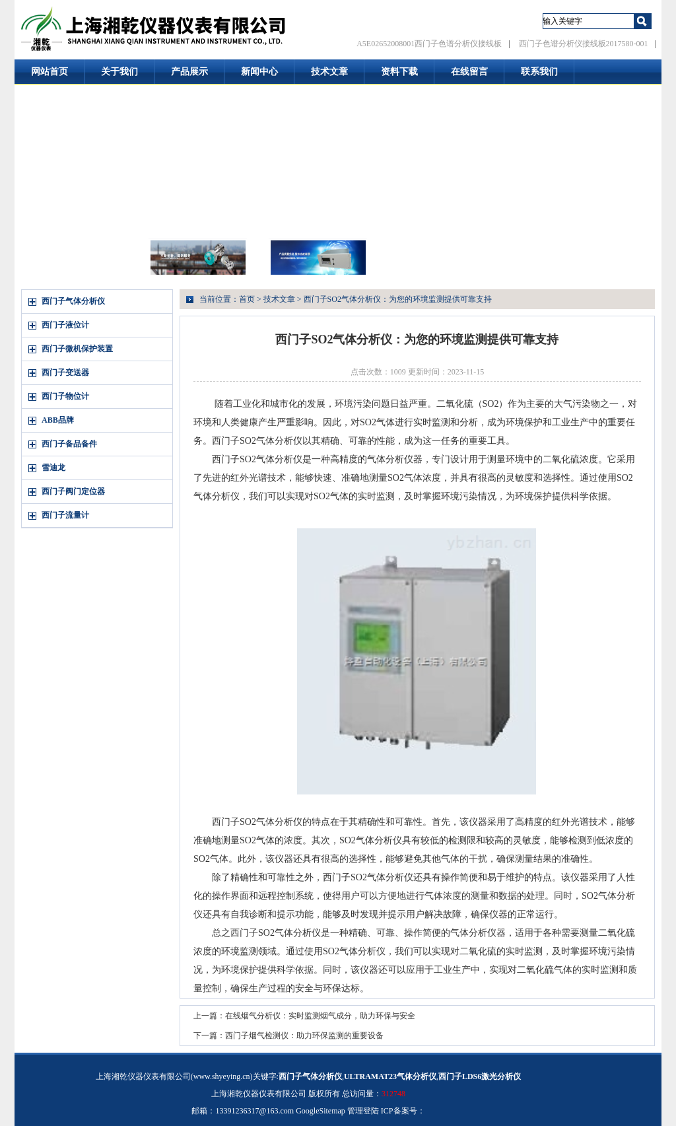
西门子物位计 (65, 396)
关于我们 (119, 72)
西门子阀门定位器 (73, 491)
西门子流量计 (65, 515)
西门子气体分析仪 (73, 301)
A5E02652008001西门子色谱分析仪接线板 (429, 43)
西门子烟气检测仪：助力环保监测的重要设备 (304, 1035)
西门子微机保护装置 (77, 348)
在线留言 (469, 72)
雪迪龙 (53, 467)
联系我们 (539, 72)
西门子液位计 (65, 325)
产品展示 (189, 72)
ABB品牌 (58, 420)
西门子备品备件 (69, 443)
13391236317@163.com (254, 1110)
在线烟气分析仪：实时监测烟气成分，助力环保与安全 (320, 1015)
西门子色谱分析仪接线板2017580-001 (583, 43)
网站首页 (49, 72)
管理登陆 (363, 1110)
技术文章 (329, 72)
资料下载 (399, 72)
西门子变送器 (65, 372)
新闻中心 (259, 72)
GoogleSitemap (320, 1110)
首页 (247, 299)
